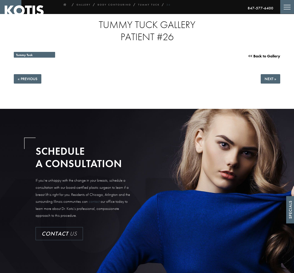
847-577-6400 (260, 8)
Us (59, 233)
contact (94, 201)
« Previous (27, 78)
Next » (270, 78)
